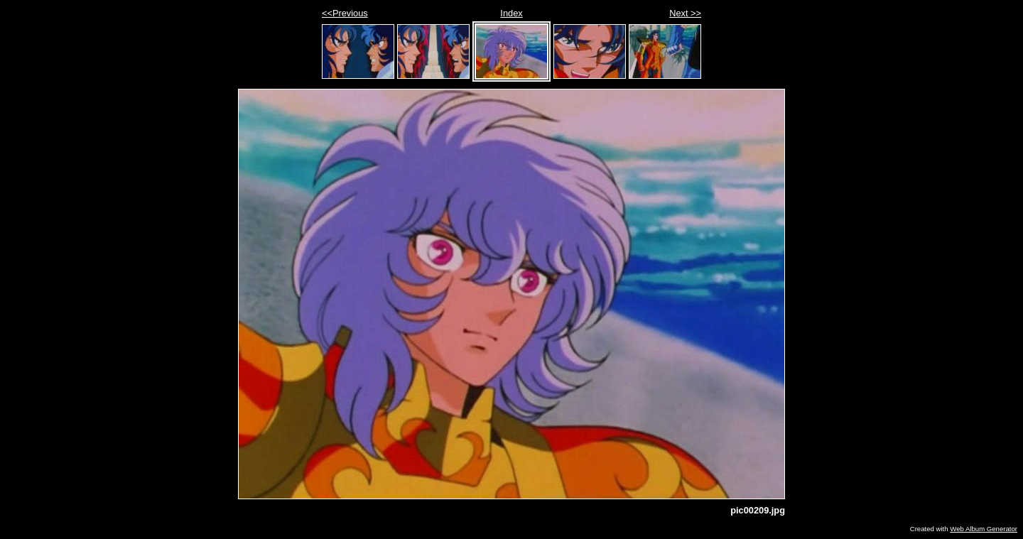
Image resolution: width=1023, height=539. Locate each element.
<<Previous (345, 13)
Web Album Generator (983, 529)
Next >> (685, 13)
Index (511, 13)
